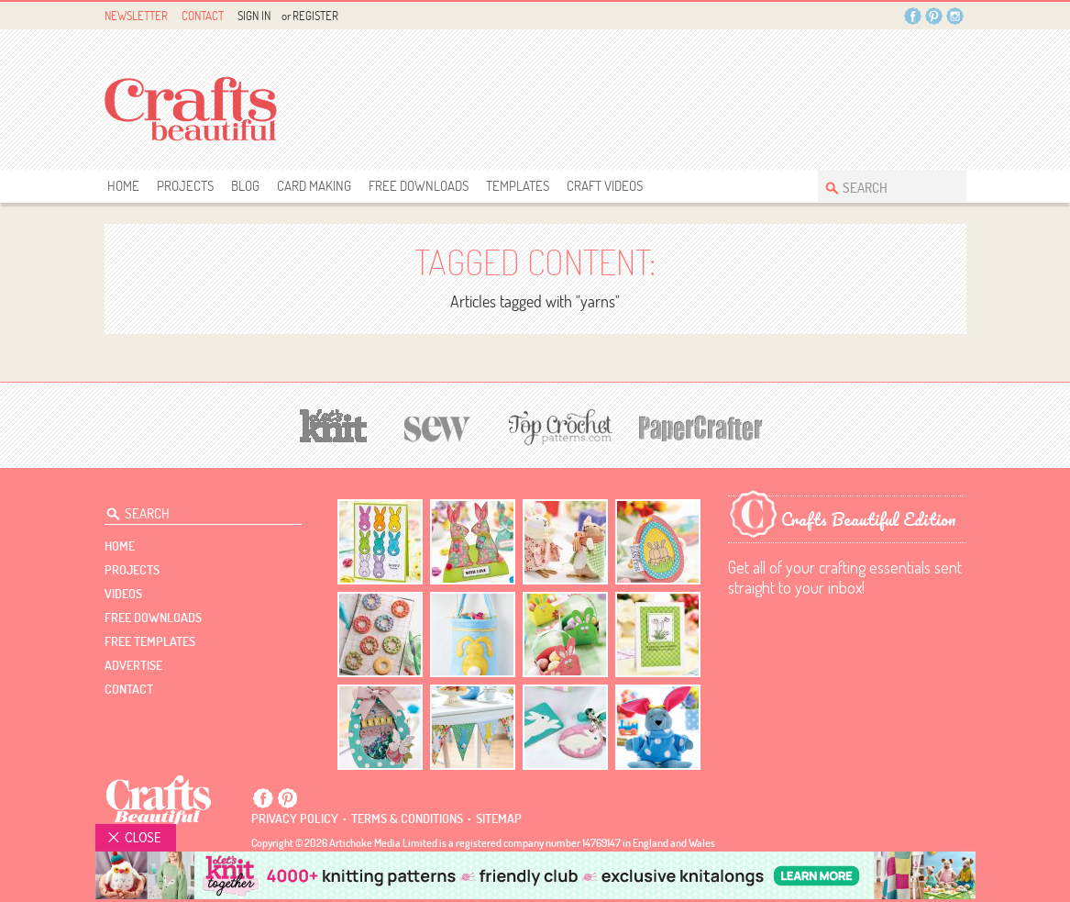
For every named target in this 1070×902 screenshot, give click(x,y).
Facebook (912, 16)
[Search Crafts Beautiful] (883, 186)
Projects (185, 186)
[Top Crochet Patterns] (557, 426)
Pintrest (934, 16)
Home (123, 186)
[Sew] (438, 426)
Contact (203, 15)
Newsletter (136, 15)
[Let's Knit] (333, 423)
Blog (245, 186)
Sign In (253, 15)
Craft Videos (605, 186)
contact (129, 689)
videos (123, 593)
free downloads (419, 186)
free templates (150, 641)
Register (315, 15)
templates (517, 186)
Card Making (314, 186)
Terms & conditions (407, 818)
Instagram (955, 16)
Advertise (133, 665)
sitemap (499, 818)
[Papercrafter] (700, 426)
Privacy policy (294, 818)
